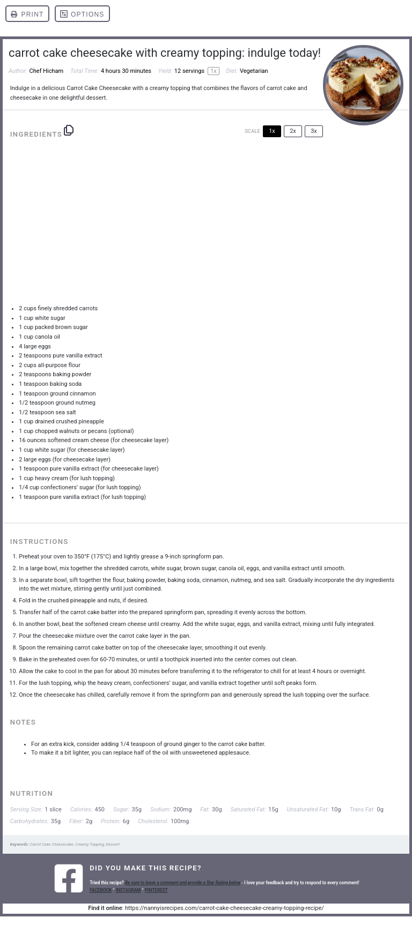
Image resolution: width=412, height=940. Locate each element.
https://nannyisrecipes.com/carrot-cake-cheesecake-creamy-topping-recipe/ (224, 908)
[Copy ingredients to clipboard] (68, 130)
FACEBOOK (101, 890)
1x (272, 131)
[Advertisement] (206, 225)
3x (314, 131)
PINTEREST (156, 890)
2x (293, 131)
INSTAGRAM (128, 890)
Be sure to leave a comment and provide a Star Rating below (182, 882)
